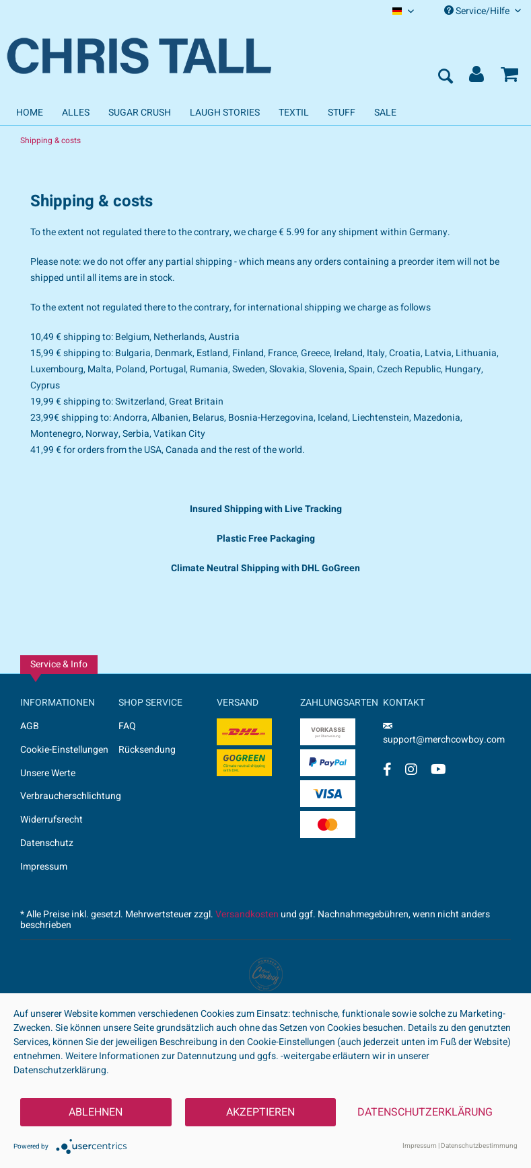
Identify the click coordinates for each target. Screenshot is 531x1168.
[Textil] (293, 112)
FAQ (127, 726)
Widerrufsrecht (51, 819)
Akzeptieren (260, 1112)
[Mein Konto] (477, 77)
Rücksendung (147, 750)
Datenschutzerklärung (425, 1112)
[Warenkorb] (509, 77)
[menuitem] (403, 11)
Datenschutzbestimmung (479, 1146)
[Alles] (75, 112)
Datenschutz (46, 843)
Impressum (43, 867)
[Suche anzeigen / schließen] (444, 77)
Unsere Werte (47, 773)
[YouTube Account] (438, 769)
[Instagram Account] (411, 769)
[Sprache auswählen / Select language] (403, 11)
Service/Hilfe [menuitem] (482, 11)
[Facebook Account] (387, 769)
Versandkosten (247, 914)
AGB (29, 726)
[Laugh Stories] (224, 112)
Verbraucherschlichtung (69, 796)
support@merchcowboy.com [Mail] (444, 735)
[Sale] (385, 112)
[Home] (29, 112)
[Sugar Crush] (139, 112)
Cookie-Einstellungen (64, 750)
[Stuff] (341, 112)
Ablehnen (95, 1112)
